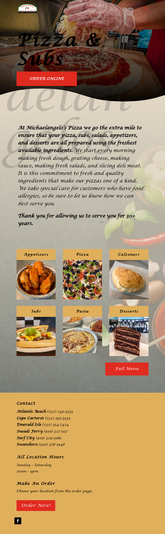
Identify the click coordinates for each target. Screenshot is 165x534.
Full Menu (127, 368)
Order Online (46, 78)
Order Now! (35, 505)
